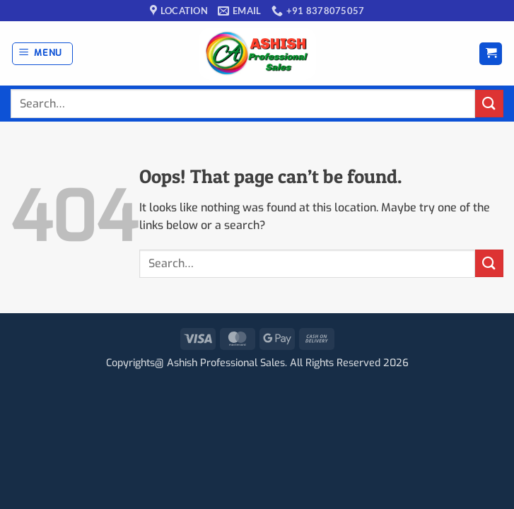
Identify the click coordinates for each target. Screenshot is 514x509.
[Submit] (489, 103)
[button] (43, 53)
